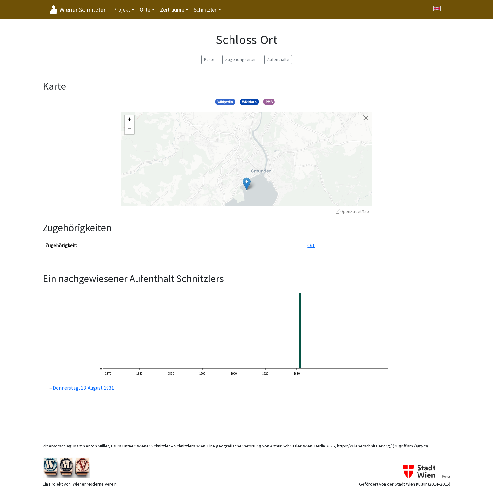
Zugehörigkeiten (241, 59)
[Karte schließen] (366, 118)
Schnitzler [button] (205, 9)
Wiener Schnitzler (82, 10)
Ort (311, 245)
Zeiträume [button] (172, 9)
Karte (209, 59)
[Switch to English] (437, 8)
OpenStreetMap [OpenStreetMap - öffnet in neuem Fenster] (352, 211)
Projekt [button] (121, 9)
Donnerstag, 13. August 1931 (83, 388)
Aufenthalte (278, 59)
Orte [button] (145, 9)
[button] (247, 183)
